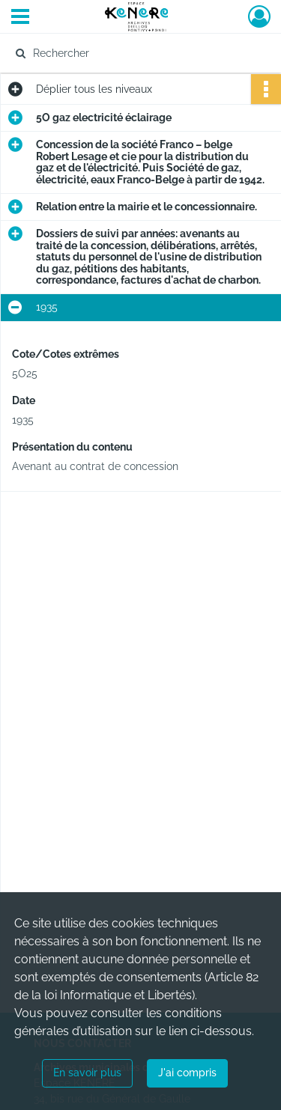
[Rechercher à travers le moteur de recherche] (139, 53)
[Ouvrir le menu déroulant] (20, 18)
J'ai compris (187, 1073)
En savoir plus (87, 1073)
